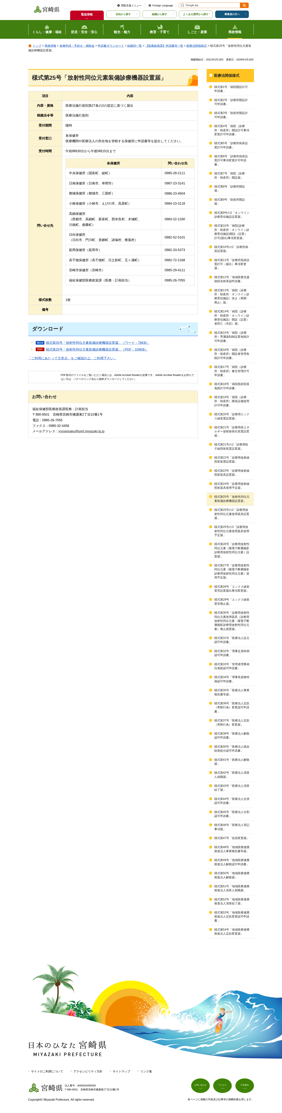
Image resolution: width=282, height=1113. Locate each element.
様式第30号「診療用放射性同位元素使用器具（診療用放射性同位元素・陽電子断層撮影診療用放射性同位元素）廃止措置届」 (232, 621)
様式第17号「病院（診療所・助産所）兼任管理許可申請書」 (231, 371)
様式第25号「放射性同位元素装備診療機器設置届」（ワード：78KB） (97, 343)
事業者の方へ (232, 14)
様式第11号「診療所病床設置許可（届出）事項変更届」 (232, 264)
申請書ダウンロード (111, 45)
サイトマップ (121, 1071)
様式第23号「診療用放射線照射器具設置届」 (232, 472)
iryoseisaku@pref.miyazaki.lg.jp (81, 431)
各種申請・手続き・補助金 (77, 45)
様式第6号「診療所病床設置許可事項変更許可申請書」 (231, 160)
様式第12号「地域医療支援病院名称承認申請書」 (232, 279)
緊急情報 (87, 14)
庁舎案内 (245, 1087)
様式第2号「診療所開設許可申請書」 (231, 102)
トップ (37, 45)
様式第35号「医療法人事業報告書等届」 (232, 692)
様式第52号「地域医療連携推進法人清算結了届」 (232, 901)
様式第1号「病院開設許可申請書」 (231, 88)
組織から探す (159, 14)
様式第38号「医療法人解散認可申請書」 (232, 735)
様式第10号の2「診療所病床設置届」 (231, 248)
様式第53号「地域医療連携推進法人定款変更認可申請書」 (232, 916)
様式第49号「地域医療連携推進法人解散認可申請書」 (232, 862)
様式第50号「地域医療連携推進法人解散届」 (232, 875)
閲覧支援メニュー (131, 5)
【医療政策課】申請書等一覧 (164, 45)
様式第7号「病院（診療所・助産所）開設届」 (229, 175)
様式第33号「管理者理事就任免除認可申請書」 (232, 666)
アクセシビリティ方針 (87, 1071)
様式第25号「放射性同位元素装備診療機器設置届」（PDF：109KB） (97, 349)
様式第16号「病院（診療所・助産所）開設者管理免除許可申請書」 (231, 354)
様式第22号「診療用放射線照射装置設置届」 (232, 459)
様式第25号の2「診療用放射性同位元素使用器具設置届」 (231, 514)
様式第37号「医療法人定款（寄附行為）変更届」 (232, 722)
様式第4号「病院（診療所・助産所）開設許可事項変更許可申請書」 (231, 130)
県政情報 (50, 45)
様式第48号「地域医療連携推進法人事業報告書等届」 (232, 849)
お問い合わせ (200, 1087)
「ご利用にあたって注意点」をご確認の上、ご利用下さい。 (72, 358)
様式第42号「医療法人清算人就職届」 (232, 774)
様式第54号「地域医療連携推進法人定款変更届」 (232, 931)
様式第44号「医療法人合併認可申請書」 (232, 800)
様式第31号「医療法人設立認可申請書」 (232, 640)
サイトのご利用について (47, 1071)
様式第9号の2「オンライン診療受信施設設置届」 (232, 214)
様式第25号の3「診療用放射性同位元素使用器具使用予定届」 (231, 531)
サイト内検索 (182, 5)
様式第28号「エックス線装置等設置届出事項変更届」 (232, 588)
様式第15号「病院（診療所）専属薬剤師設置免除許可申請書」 (231, 336)
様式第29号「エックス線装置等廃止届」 (232, 601)
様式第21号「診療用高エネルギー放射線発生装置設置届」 (232, 431)
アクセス (222, 1087)
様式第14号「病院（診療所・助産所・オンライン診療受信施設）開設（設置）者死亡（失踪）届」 (231, 317)
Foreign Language (162, 5)
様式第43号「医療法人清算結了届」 (232, 787)
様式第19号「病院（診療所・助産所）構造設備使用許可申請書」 (231, 401)
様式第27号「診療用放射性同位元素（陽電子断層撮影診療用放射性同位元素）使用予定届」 (232, 571)
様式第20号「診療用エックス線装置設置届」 (232, 416)
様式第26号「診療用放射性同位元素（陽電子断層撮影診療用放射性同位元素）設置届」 (232, 550)
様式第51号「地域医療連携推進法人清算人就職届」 (232, 888)
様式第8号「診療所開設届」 (229, 188)
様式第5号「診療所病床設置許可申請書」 (231, 145)
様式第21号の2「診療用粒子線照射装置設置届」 (231, 446)
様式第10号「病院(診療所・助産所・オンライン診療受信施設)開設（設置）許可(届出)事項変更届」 (231, 231)
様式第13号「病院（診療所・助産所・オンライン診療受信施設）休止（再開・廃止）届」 (231, 296)
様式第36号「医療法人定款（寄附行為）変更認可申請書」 (232, 707)
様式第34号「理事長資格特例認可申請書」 (232, 679)
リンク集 (146, 1071)
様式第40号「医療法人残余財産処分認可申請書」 (232, 748)
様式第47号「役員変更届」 (232, 838)
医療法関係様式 (196, 45)
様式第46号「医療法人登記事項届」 (232, 826)
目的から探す (123, 14)
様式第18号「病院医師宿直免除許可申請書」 (232, 386)
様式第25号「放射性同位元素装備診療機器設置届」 (232, 498)
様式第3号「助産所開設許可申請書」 (231, 115)
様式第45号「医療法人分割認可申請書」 (232, 814)
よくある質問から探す (195, 14)
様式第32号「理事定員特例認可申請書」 (232, 653)
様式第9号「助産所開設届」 (229, 201)
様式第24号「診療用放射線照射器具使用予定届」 (232, 485)
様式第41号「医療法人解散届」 (232, 761)
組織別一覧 (134, 45)
